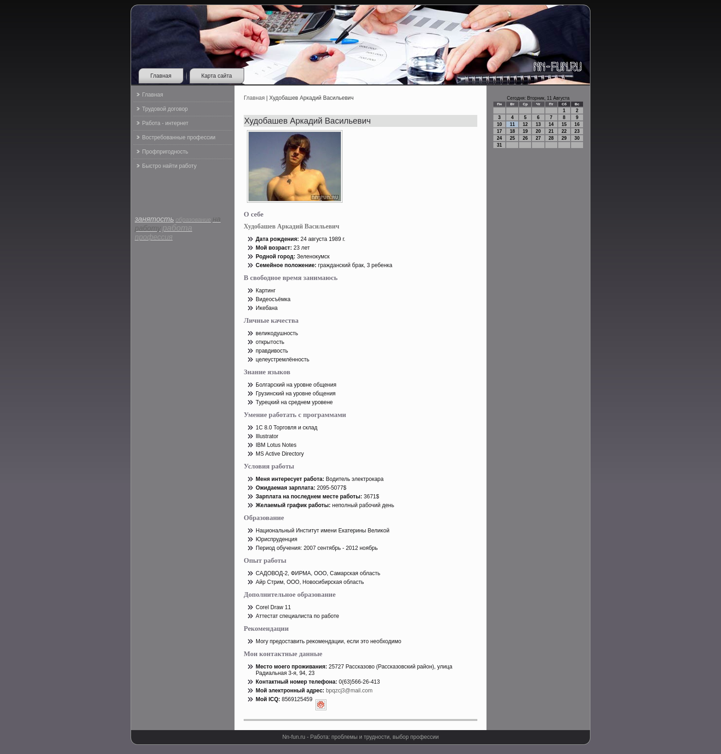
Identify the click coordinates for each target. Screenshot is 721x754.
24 (499, 138)
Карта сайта (216, 76)
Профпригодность (165, 152)
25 (512, 138)
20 (538, 131)
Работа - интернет (165, 123)
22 (563, 131)
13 (538, 124)
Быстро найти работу (169, 166)
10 (499, 124)
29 (563, 138)
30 (576, 138)
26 (525, 138)
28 (551, 138)
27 (538, 138)
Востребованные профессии (179, 137)
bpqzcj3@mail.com (349, 690)
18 (512, 131)
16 (576, 124)
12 (525, 124)
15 (563, 124)
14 (551, 124)
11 (512, 124)
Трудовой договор (165, 109)
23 (576, 131)
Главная (161, 76)
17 (499, 131)
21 (551, 131)
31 (499, 145)
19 (525, 131)
